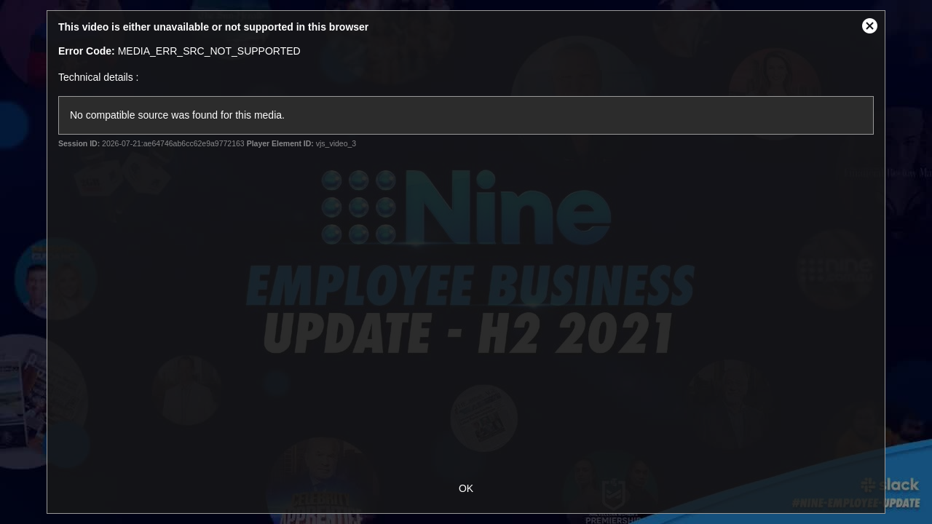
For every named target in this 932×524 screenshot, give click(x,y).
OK (466, 488)
